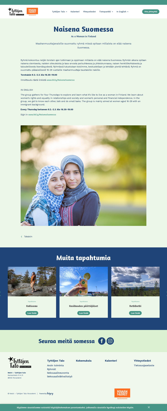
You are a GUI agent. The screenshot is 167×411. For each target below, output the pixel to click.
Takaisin (28, 236)
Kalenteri (75, 11)
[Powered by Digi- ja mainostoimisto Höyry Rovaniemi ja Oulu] (46, 395)
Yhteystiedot (89, 11)
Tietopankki (105, 11)
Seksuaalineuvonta (58, 375)
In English (121, 11)
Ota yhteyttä (150, 11)
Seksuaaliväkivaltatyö (59, 379)
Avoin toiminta (55, 367)
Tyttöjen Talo (58, 11)
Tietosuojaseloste (144, 367)
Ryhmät (51, 371)
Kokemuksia (84, 363)
